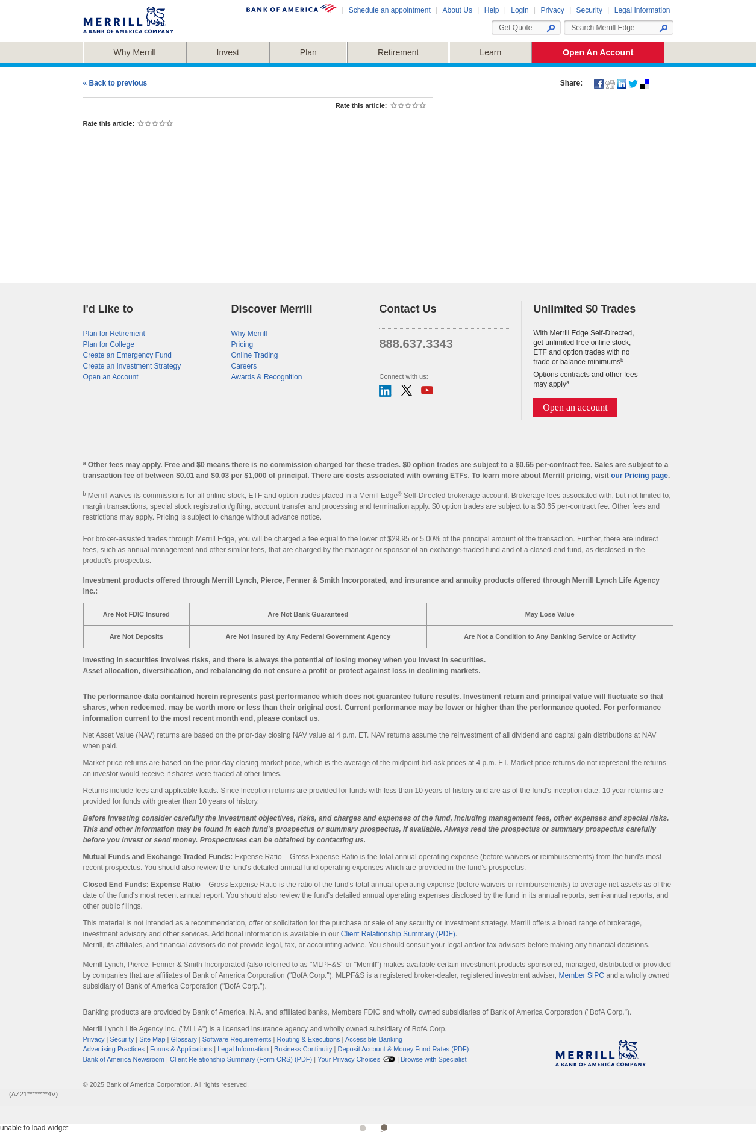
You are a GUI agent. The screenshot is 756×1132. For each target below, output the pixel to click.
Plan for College (108, 344)
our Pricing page (639, 475)
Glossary (183, 1039)
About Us (457, 10)
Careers (244, 366)
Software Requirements (237, 1039)
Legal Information (642, 10)
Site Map (152, 1039)
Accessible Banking (373, 1039)
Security (589, 10)
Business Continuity (303, 1049)
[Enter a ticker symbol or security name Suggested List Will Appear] (521, 28)
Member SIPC (581, 975)
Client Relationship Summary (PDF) (398, 934)
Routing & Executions (308, 1039)
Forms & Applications (181, 1049)
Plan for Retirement (114, 333)
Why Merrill (249, 333)
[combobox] (613, 28)
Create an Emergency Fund (127, 355)
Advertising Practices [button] (114, 1049)
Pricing (242, 344)
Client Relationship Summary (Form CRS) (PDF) (241, 1059)
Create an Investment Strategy (132, 366)
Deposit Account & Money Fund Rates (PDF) (403, 1049)
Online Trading (254, 355)
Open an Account (111, 377)
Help (491, 10)
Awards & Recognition (266, 377)
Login (519, 10)
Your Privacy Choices (348, 1059)
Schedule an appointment (390, 10)
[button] (663, 29)
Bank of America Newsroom (124, 1059)
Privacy (552, 10)
